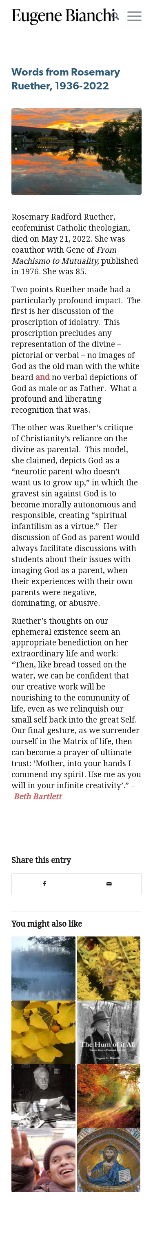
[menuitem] (111, 16)
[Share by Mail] (109, 884)
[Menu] (130, 16)
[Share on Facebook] (44, 884)
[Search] (111, 16)
